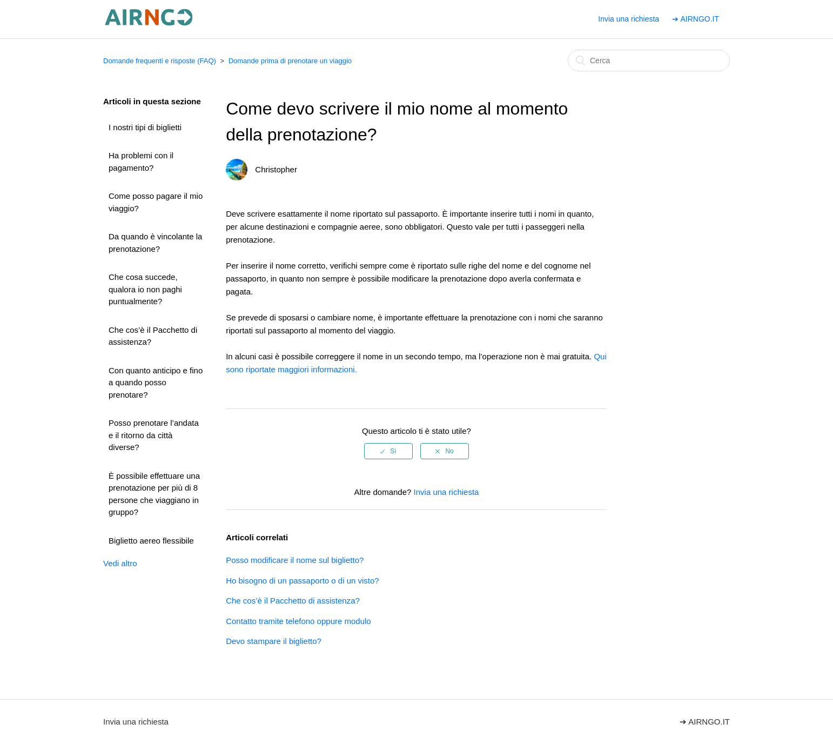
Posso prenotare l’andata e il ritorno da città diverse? (154, 435)
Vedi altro (120, 563)
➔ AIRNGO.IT (695, 19)
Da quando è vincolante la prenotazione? (155, 242)
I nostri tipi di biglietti (145, 127)
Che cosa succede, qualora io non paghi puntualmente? (145, 289)
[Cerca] (649, 60)
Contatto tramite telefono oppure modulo (298, 621)
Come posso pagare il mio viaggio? (156, 202)
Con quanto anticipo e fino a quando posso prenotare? (156, 382)
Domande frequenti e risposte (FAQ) (159, 61)
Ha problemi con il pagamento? (141, 161)
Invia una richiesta (628, 19)
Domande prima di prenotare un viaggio (290, 61)
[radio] (388, 451)
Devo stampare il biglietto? (273, 641)
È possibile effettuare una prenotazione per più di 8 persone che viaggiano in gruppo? (154, 494)
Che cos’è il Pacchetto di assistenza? (153, 336)
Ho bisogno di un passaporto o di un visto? (302, 580)
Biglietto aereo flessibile (151, 540)
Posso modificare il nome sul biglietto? (295, 560)
